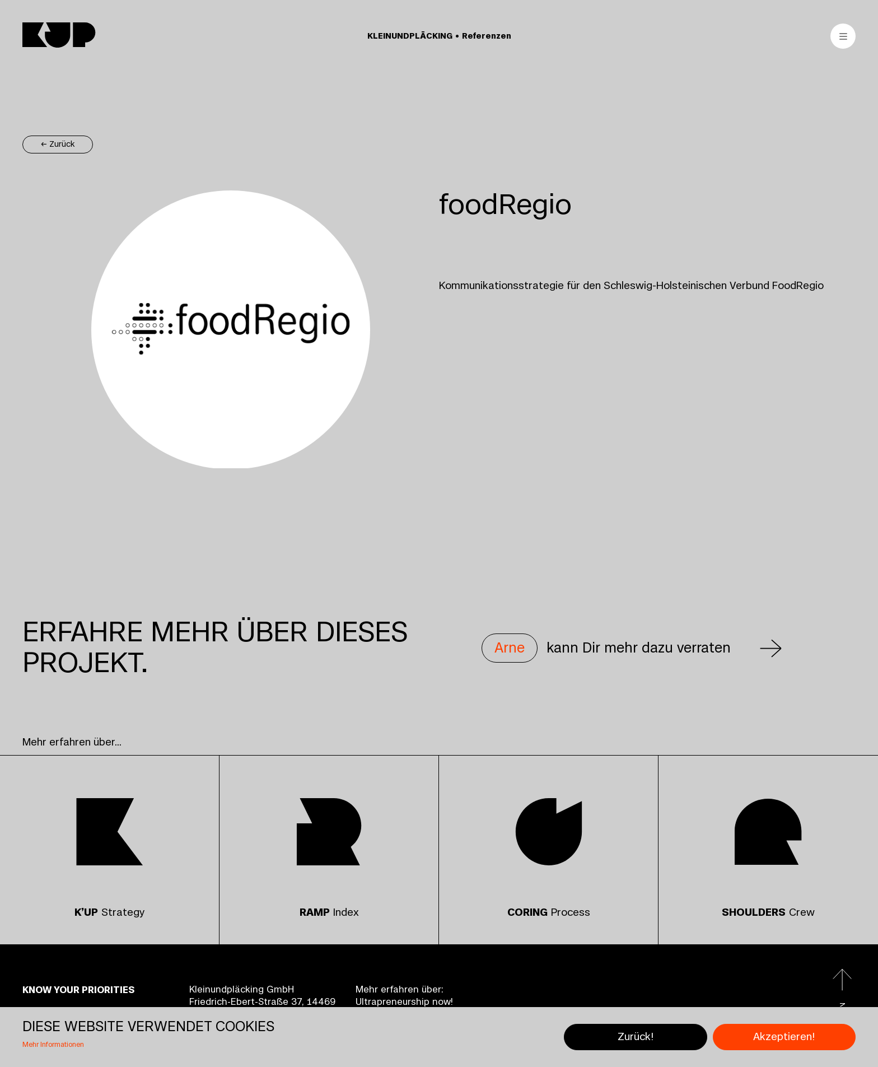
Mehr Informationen (53, 1045)
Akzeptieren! (784, 1036)
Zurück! (635, 1036)
